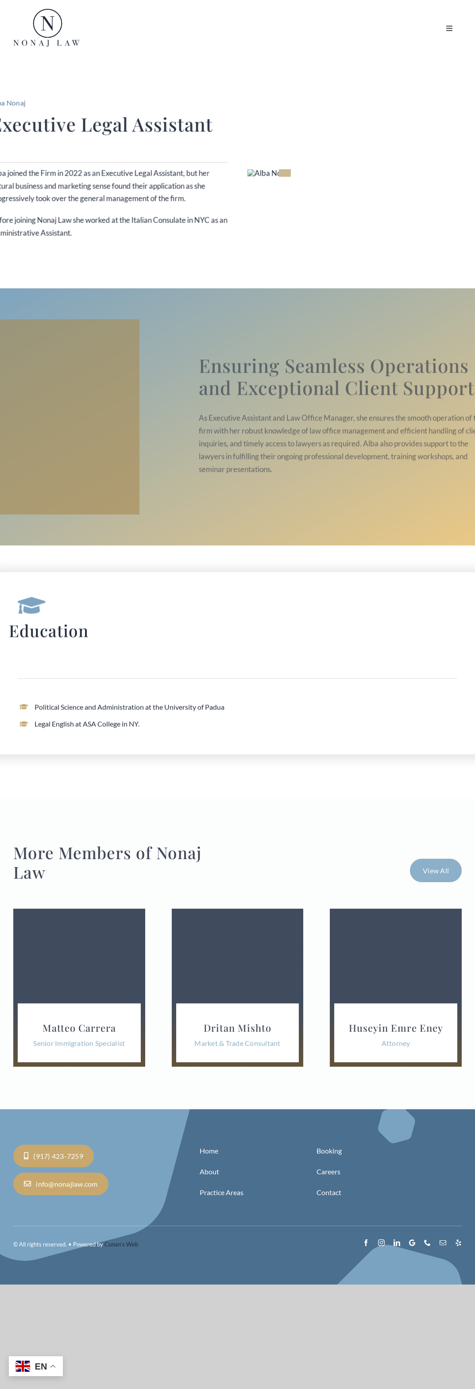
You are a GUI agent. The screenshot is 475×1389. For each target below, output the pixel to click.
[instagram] (381, 1347)
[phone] (427, 1347)
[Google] (412, 1347)
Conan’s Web (121, 1348)
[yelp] (458, 1347)
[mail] (443, 1347)
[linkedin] (397, 1347)
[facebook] (366, 1347)
